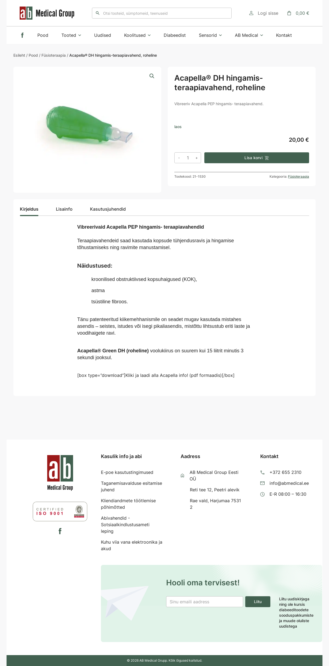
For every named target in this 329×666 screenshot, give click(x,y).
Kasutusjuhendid (108, 209)
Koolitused (137, 35)
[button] (152, 76)
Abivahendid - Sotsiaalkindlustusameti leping (125, 524)
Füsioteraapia (53, 55)
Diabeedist (175, 35)
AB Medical (249, 35)
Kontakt (284, 35)
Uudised (102, 35)
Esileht (19, 55)
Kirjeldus (29, 209)
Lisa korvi (256, 157)
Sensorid (210, 35)
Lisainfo (64, 209)
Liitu (258, 601)
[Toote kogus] (187, 158)
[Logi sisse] (263, 13)
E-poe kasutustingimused (127, 472)
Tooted (71, 35)
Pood (42, 35)
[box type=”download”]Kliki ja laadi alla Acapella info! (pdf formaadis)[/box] (156, 375)
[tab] (29, 211)
